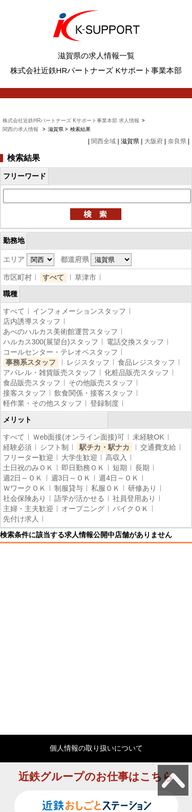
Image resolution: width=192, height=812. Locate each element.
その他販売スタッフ (101, 383)
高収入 (116, 457)
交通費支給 (158, 447)
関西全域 (103, 141)
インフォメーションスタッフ (79, 311)
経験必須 (17, 447)
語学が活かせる (79, 498)
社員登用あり (134, 498)
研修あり (142, 488)
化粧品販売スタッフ (136, 372)
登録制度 (104, 403)
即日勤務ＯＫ (82, 468)
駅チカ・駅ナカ (104, 447)
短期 (120, 468)
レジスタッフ (88, 362)
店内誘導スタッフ (31, 321)
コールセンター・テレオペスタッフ (60, 352)
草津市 (85, 277)
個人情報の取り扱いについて (96, 748)
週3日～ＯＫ (71, 478)
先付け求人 (21, 519)
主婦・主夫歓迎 (28, 508)
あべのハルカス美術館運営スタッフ (60, 331)
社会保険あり (24, 498)
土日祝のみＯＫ (28, 468)
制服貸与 (68, 488)
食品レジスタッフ (146, 362)
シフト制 (54, 447)
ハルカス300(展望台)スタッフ (51, 342)
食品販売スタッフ (31, 383)
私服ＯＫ (105, 488)
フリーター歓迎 (28, 457)
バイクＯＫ (130, 508)
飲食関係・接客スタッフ (93, 393)
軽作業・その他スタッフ (42, 403)
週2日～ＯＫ (23, 478)
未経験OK (148, 437)
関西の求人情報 (21, 129)
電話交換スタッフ (135, 342)
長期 (142, 468)
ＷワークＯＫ (24, 488)
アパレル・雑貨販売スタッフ (49, 372)
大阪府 (153, 141)
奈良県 (177, 141)
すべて (53, 277)
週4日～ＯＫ (119, 478)
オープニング (82, 508)
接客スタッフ (24, 393)
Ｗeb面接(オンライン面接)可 (78, 437)
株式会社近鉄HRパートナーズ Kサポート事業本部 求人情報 (71, 120)
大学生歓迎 (79, 457)
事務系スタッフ (31, 362)
